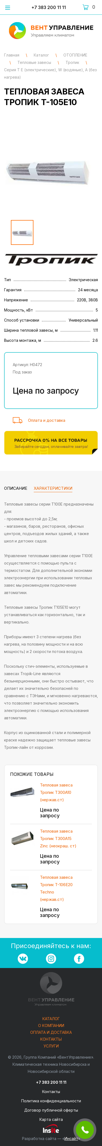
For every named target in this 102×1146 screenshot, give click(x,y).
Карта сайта (51, 1119)
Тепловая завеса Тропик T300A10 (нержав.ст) (56, 792)
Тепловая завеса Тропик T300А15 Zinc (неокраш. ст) (58, 838)
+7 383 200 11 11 (48, 7)
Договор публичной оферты (51, 1110)
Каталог (51, 1019)
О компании (51, 1026)
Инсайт (71, 1138)
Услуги (51, 1046)
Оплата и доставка (46, 420)
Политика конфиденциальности (51, 1101)
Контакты (51, 1039)
